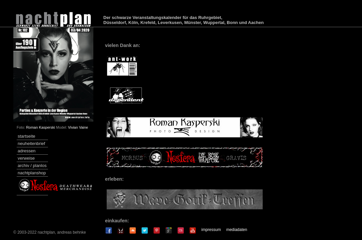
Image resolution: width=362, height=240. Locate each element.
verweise (26, 158)
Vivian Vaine (78, 127)
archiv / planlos (32, 165)
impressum (211, 229)
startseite (26, 136)
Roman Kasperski (40, 127)
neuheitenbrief (31, 143)
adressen (26, 150)
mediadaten (236, 229)
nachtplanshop (32, 172)
